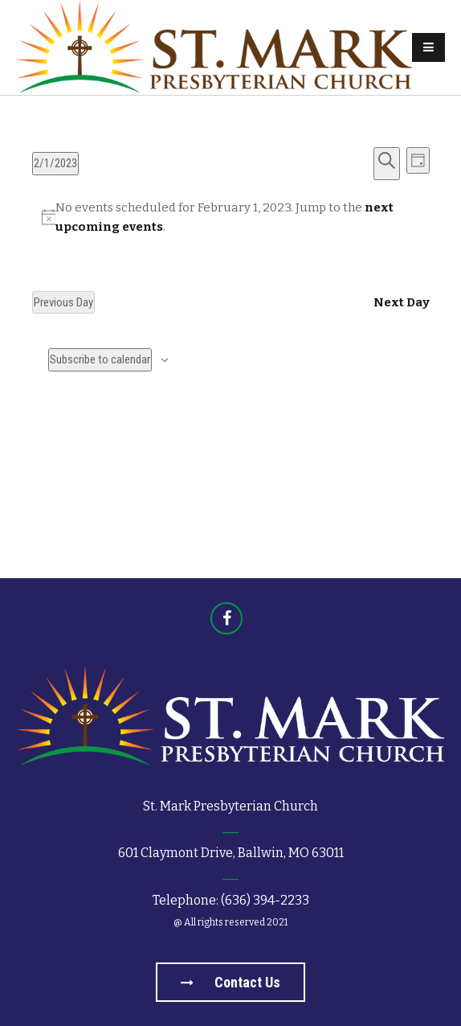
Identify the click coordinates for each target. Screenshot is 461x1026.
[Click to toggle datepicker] (55, 163)
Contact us (230, 982)
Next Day (401, 302)
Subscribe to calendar (100, 359)
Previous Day (63, 302)
